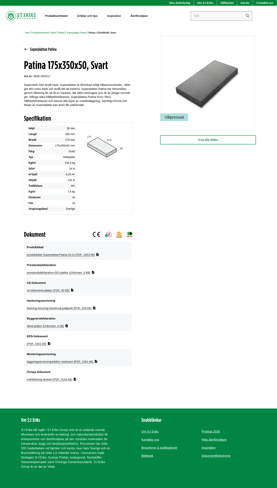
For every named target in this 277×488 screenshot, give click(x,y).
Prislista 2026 (211, 431)
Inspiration (114, 15)
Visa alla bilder (208, 139)
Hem (27, 32)
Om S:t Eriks (205, 2)
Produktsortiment (40, 32)
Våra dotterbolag (179, 2)
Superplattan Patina (76, 32)
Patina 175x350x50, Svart (102, 32)
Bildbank (147, 455)
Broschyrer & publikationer (159, 447)
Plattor (61, 32)
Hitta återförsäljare (214, 439)
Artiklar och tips (87, 15)
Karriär (245, 2)
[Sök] (247, 15)
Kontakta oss (265, 2)
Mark (53, 32)
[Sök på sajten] (221, 15)
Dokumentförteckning (216, 455)
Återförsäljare (139, 15)
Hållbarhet (227, 2)
